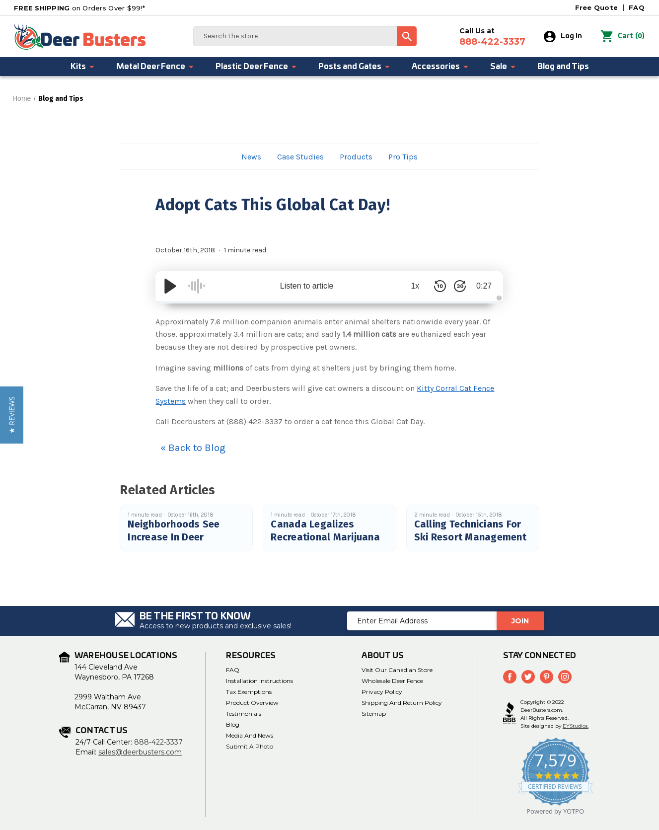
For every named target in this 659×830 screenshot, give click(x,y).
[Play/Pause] (170, 286)
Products (356, 156)
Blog (232, 724)
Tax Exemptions (249, 691)
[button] (11, 415)
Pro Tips (403, 156)
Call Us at (492, 36)
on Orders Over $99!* (79, 8)
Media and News (249, 735)
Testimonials (243, 713)
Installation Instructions (259, 680)
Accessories (440, 67)
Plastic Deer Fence (256, 67)
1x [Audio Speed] (414, 286)
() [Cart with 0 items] (622, 36)
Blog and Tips (563, 67)
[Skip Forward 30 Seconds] (458, 286)
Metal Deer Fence (155, 67)
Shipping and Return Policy (402, 702)
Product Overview (252, 702)
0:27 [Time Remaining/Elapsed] (483, 286)
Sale (503, 67)
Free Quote (596, 7)
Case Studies (300, 156)
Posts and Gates (354, 67)
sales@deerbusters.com (140, 752)
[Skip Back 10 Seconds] (438, 286)
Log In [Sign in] (563, 37)
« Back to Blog (192, 447)
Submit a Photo (249, 746)
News (251, 156)
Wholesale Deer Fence (392, 680)
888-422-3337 (158, 742)
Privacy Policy (382, 691)
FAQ (637, 7)
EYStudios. (575, 726)
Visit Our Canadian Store (397, 670)
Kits (83, 67)
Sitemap (374, 713)
